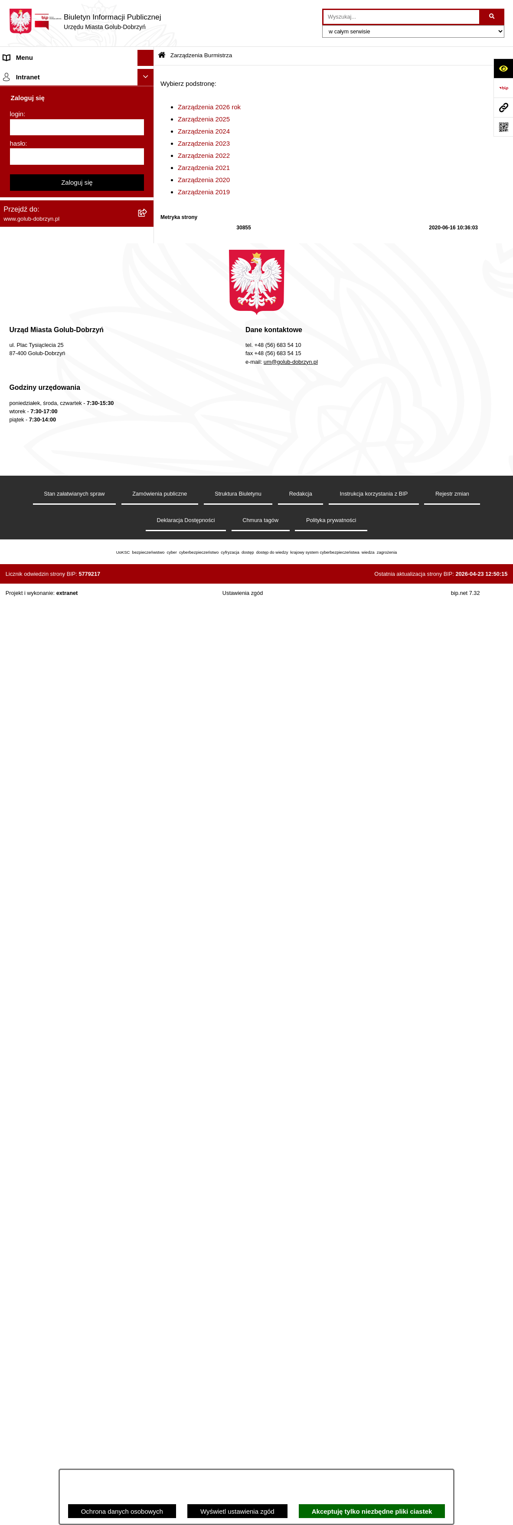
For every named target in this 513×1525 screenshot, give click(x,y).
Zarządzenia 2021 (204, 167)
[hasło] (77, 1108)
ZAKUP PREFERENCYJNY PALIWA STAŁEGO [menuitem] (56, 877)
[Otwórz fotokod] (503, 127)
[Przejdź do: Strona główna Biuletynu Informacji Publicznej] (162, 56)
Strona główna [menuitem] (24, 74)
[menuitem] (77, 242)
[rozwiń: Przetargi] (147, 204)
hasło (18, 1094)
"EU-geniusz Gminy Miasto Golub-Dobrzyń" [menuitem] (66, 982)
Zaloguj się (77, 1133)
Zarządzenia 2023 (204, 143)
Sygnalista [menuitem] (18, 761)
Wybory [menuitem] (14, 482)
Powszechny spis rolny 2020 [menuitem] (44, 621)
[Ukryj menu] (145, 58)
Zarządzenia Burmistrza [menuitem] (37, 220)
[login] (77, 1078)
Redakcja (300, 1428)
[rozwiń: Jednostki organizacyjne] (147, 123)
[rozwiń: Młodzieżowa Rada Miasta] (147, 139)
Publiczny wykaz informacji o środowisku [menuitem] (62, 465)
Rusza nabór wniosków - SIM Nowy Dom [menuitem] (62, 573)
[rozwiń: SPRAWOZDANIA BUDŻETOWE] (147, 433)
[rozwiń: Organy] (147, 90)
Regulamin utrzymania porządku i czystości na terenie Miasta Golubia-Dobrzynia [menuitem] (70, 708)
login (17, 1065)
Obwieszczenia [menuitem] (25, 556)
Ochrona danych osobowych (122, 1511)
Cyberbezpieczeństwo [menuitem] (35, 855)
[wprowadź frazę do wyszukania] (401, 17)
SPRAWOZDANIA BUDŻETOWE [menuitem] (51, 433)
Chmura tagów (260, 1454)
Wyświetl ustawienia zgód (237, 1511)
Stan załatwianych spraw (74, 1428)
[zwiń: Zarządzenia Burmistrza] (147, 220)
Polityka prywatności (331, 1454)
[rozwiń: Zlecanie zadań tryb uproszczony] (147, 106)
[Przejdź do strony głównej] (85, 22)
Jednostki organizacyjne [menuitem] (38, 122)
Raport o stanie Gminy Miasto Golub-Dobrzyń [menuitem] (69, 729)
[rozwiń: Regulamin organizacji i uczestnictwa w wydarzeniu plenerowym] (147, 498)
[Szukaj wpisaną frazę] (492, 17)
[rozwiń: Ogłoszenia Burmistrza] (147, 155)
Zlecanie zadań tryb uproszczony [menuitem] (50, 106)
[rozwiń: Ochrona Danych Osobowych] (147, 188)
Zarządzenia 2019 (204, 192)
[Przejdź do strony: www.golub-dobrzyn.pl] (503, 107)
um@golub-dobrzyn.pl (291, 1296)
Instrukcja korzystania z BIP (374, 1428)
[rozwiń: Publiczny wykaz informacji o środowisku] (147, 465)
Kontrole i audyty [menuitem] (27, 540)
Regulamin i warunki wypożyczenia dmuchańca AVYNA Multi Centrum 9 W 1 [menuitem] (62, 782)
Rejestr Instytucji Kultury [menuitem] (38, 670)
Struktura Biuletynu (238, 1428)
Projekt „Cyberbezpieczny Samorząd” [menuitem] (57, 966)
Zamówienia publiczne (159, 1428)
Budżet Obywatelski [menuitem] (32, 654)
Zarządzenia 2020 (204, 179)
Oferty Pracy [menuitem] (21, 605)
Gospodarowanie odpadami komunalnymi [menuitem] (63, 589)
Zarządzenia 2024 (204, 131)
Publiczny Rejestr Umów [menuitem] (38, 638)
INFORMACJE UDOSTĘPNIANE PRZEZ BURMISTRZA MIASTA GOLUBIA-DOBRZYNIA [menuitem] (62, 908)
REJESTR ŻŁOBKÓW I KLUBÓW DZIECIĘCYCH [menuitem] (52, 1003)
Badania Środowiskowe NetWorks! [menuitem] (53, 950)
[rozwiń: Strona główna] (147, 74)
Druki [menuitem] (11, 524)
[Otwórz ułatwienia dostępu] (503, 68)
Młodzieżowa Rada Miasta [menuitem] (41, 139)
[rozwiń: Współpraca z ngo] (147, 417)
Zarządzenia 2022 (204, 155)
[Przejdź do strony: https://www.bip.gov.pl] (503, 88)
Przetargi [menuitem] (16, 204)
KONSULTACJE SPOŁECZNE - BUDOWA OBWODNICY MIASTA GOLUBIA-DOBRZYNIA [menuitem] (64, 829)
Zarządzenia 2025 (204, 119)
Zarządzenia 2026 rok (209, 107)
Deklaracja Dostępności (186, 1454)
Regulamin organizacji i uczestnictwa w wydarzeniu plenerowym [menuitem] (59, 503)
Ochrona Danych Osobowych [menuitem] (45, 187)
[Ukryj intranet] (145, 1028)
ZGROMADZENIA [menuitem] (29, 933)
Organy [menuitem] (14, 90)
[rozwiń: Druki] (147, 524)
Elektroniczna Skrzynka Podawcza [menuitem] (53, 745)
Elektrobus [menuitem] (18, 803)
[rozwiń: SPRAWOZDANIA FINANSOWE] (147, 449)
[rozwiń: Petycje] (147, 172)
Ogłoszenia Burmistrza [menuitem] (36, 155)
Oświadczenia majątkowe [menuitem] (40, 686)
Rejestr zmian (452, 1428)
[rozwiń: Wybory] (147, 482)
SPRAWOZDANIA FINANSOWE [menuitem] (50, 449)
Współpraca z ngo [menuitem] (29, 417)
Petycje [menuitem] (14, 171)
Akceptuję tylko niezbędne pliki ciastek (372, 1511)
